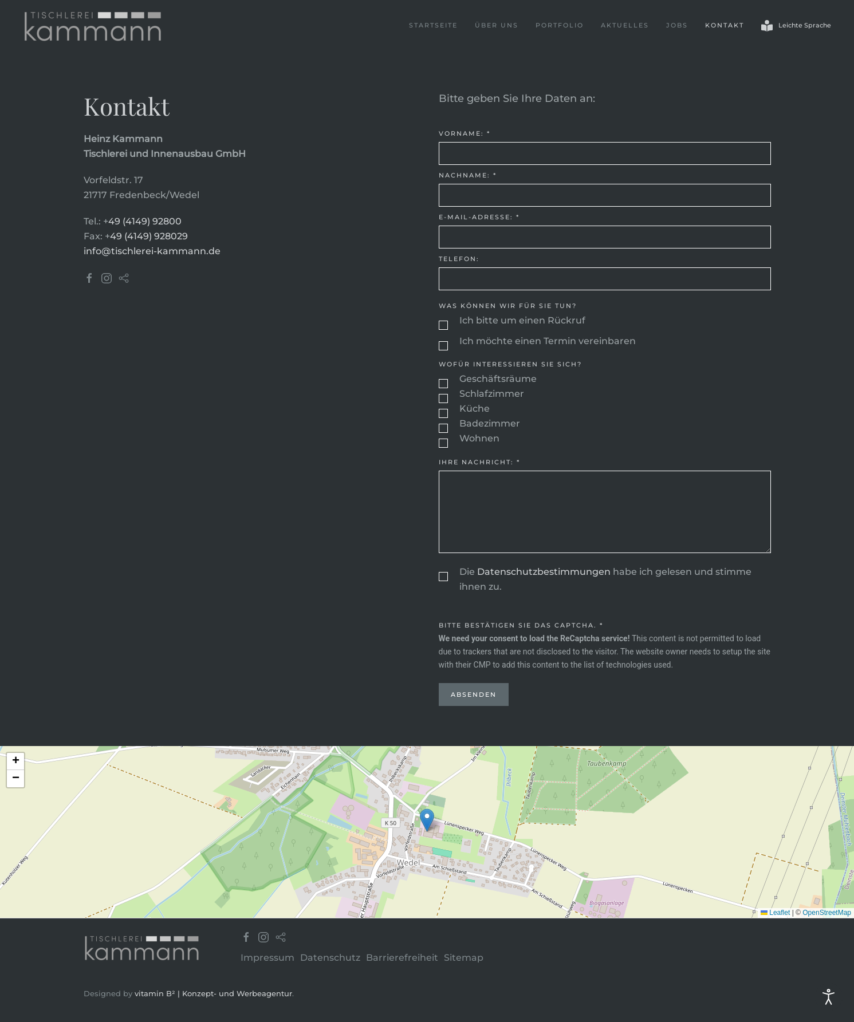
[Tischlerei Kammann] (142, 946)
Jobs (677, 25)
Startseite (433, 25)
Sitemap (463, 957)
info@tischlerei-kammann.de (152, 251)
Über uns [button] (496, 25)
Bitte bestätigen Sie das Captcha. (521, 625)
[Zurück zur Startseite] (93, 26)
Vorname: (464, 133)
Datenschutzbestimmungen (544, 571)
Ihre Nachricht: (479, 462)
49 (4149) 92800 (145, 221)
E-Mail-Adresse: (479, 217)
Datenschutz (330, 957)
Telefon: (459, 259)
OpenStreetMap (826, 913)
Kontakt (724, 25)
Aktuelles (625, 25)
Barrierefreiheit (402, 957)
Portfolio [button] (560, 25)
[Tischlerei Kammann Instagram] (106, 277)
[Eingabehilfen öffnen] (829, 997)
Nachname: (468, 175)
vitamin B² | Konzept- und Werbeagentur (213, 993)
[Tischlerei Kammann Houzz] (123, 277)
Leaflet (775, 913)
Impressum (267, 957)
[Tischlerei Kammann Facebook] (89, 277)
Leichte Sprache (796, 25)
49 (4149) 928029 (149, 236)
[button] (427, 820)
